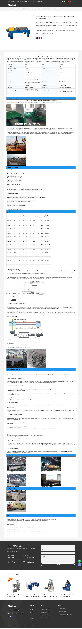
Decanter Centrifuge (21, 58)
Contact (12, 555)
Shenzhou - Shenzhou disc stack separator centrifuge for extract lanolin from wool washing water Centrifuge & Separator (49, 595)
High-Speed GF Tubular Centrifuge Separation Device (15, 595)
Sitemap (37, 626)
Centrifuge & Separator (19, 9)
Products (12, 9)
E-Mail (12, 561)
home (8, 9)
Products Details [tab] (41, 54)
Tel (27, 555)
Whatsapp (28, 561)
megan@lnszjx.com (63, 611)
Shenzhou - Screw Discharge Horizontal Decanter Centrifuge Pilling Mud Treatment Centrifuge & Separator (44, 9)
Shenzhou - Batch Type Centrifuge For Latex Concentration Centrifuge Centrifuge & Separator (66, 595)
